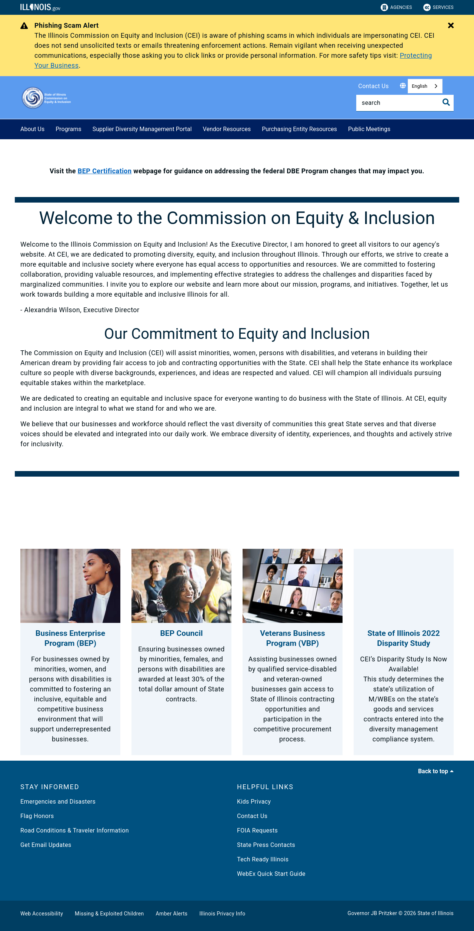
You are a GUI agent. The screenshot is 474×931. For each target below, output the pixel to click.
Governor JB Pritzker (372, 913)
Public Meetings (369, 129)
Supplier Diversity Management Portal (142, 129)
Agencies (396, 7)
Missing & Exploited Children (109, 914)
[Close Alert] (451, 25)
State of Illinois (435, 913)
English (419, 86)
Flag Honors (37, 816)
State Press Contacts (266, 844)
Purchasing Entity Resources (299, 129)
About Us (32, 129)
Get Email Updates (45, 844)
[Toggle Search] (446, 102)
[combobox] (425, 86)
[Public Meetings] (395, 128)
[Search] (405, 103)
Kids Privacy (254, 801)
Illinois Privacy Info (222, 914)
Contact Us (373, 86)
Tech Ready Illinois (262, 859)
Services (438, 7)
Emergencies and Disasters (58, 801)
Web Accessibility (41, 914)
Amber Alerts (172, 914)
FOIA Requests (257, 830)
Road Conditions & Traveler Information (74, 830)
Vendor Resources (227, 129)
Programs (68, 129)
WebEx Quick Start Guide (271, 873)
